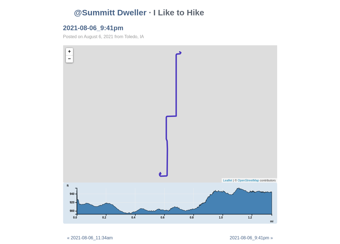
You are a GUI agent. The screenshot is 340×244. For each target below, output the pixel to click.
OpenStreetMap (248, 180)
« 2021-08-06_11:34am (90, 237)
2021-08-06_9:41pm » (251, 237)
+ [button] (69, 51)
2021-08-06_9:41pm (93, 28)
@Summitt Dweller (110, 12)
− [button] (69, 59)
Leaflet (227, 180)
